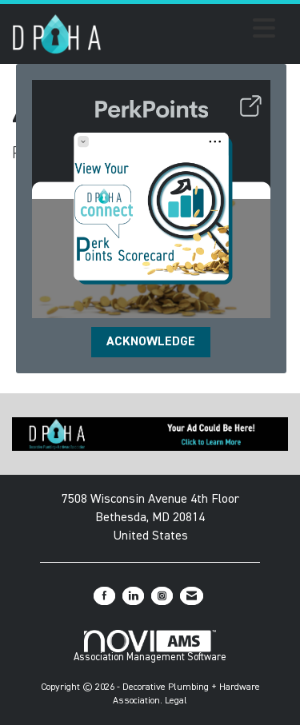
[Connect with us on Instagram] (162, 596)
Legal (176, 701)
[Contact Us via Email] (191, 596)
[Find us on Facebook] (104, 596)
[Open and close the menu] (193, 31)
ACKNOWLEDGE (150, 342)
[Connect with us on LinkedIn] (133, 596)
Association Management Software (150, 646)
